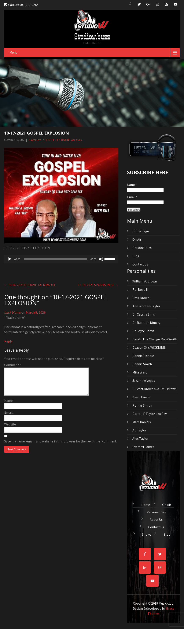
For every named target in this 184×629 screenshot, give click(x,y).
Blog (135, 256)
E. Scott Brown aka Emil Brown (154, 389)
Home (145, 504)
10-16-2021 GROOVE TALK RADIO (29, 285)
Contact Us (140, 264)
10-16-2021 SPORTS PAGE (98, 285)
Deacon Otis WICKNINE (148, 347)
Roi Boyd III (140, 289)
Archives (76, 140)
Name (8, 405)
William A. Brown (144, 281)
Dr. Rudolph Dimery (146, 322)
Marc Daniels (141, 422)
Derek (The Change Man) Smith (154, 339)
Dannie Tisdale (143, 356)
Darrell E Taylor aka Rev (149, 413)
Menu (13, 52)
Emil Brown (140, 298)
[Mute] (101, 259)
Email (8, 417)
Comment (12, 365)
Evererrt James (143, 447)
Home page (140, 231)
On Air (136, 239)
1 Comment (34, 140)
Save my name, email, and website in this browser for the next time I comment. (60, 446)
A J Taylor (139, 430)
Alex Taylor (140, 438)
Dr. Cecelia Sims (143, 314)
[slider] (55, 259)
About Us (156, 519)
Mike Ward (139, 372)
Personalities (142, 248)
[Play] (10, 259)
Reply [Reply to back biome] (8, 341)
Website (10, 429)
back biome (12, 312)
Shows (146, 534)
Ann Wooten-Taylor (146, 306)
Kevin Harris (141, 397)
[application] (61, 259)
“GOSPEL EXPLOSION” (56, 140)
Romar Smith (142, 405)
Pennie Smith (142, 364)
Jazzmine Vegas (143, 380)
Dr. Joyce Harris (143, 331)
